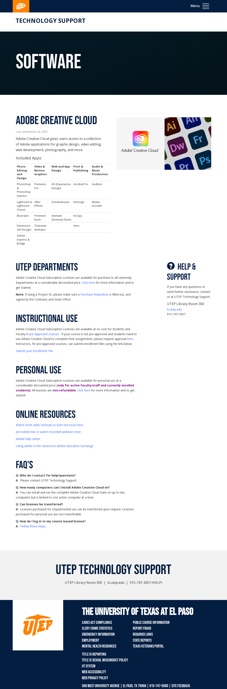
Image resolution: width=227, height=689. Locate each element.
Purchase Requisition (94, 294)
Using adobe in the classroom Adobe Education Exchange (54, 446)
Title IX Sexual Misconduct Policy (105, 660)
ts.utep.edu (174, 309)
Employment (90, 640)
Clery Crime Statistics (97, 628)
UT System (88, 666)
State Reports (142, 640)
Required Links (143, 634)
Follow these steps (33, 526)
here (130, 339)
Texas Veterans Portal (148, 646)
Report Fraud (142, 628)
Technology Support (50, 20)
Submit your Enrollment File (34, 351)
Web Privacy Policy (95, 678)
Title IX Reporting (94, 654)
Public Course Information (151, 622)
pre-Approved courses (44, 334)
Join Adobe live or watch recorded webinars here (48, 432)
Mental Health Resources (99, 646)
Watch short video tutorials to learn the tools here (49, 425)
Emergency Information (98, 634)
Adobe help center (28, 439)
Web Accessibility (94, 671)
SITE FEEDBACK (180, 685)
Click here (88, 283)
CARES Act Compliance (97, 622)
